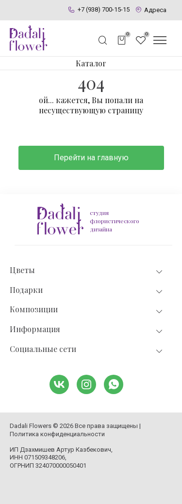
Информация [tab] (87, 329)
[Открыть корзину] (122, 40)
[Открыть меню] (159, 40)
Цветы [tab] (87, 270)
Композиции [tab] (87, 310)
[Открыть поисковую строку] (103, 40)
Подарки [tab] (87, 290)
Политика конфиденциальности (57, 434)
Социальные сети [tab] (87, 349)
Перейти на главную (91, 157)
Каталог (91, 63)
